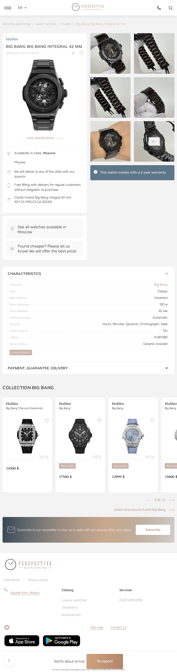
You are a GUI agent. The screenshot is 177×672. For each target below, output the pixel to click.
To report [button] (105, 661)
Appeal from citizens (25, 593)
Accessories (71, 615)
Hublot (12, 39)
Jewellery (69, 608)
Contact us (118, 628)
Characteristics (88, 274)
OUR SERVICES (131, 600)
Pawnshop (12, 580)
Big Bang (161, 285)
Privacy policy (38, 580)
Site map (97, 628)
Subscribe (152, 530)
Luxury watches (74, 600)
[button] (7, 7)
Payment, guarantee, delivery (88, 368)
